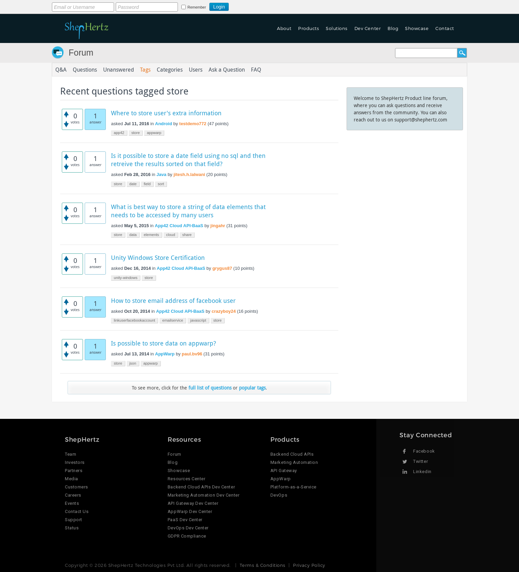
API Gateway (283, 470)
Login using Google (246, 5)
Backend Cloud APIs (291, 454)
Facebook (424, 451)
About (284, 28)
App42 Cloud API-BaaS (179, 225)
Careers (73, 495)
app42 (119, 133)
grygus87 (222, 268)
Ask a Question (227, 69)
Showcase (417, 28)
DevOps (278, 495)
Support (73, 519)
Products (308, 28)
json (132, 363)
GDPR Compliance (187, 536)
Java (161, 174)
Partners (73, 470)
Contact (444, 28)
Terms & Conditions (262, 565)
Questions (85, 69)
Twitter (420, 461)
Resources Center (186, 478)
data (133, 235)
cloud (170, 235)
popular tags (252, 387)
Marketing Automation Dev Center (203, 495)
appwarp (154, 133)
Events (72, 503)
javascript (198, 320)
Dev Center (367, 28)
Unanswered (118, 69)
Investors (75, 462)
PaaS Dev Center (185, 519)
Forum (81, 52)
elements (151, 235)
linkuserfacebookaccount (134, 320)
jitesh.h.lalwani (189, 174)
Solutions (337, 28)
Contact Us (76, 511)
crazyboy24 (224, 311)
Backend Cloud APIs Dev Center (201, 486)
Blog (393, 28)
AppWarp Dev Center (190, 511)
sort (161, 184)
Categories (170, 69)
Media (71, 478)
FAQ (256, 69)
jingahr (217, 225)
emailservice (172, 320)
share (187, 235)
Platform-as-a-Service (293, 486)
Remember (196, 7)
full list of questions (210, 387)
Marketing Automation (294, 462)
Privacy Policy (309, 565)
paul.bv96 (192, 353)
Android (163, 123)
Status (72, 527)
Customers (76, 486)
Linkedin (422, 471)
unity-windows (125, 278)
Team (70, 454)
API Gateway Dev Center (193, 503)
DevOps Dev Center (188, 527)
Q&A (61, 69)
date (133, 184)
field (147, 184)
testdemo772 (192, 123)
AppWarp (164, 353)
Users (195, 69)
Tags (145, 69)
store (135, 133)
